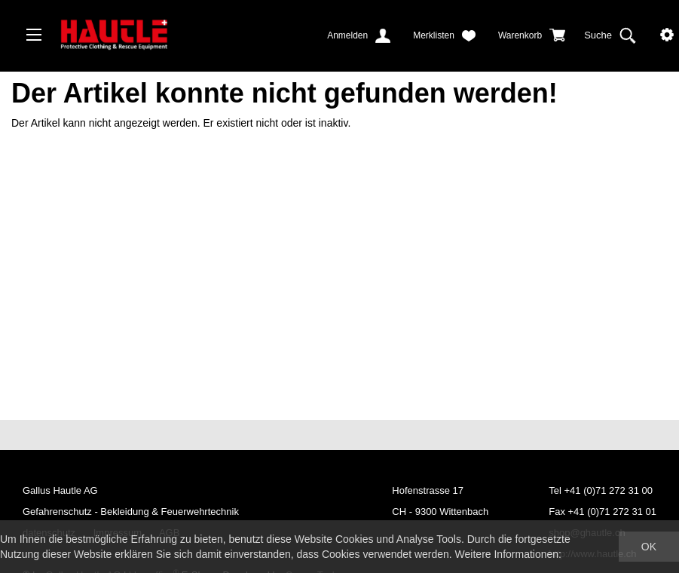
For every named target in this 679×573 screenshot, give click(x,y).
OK (648, 547)
